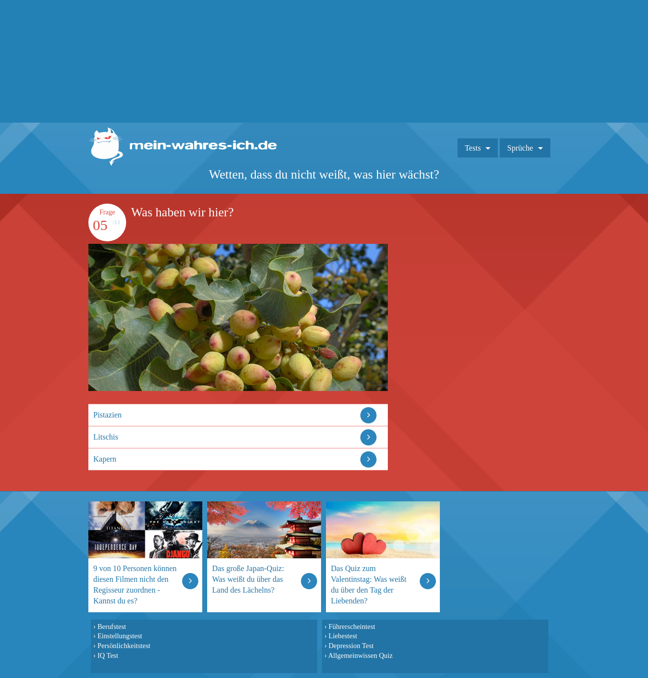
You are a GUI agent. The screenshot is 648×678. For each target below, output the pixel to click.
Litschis (105, 437)
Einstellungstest (119, 636)
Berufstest (111, 626)
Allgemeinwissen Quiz (360, 655)
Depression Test (351, 646)
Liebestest (342, 636)
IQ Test (107, 655)
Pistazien (107, 415)
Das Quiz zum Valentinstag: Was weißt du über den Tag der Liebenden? (368, 584)
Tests (473, 148)
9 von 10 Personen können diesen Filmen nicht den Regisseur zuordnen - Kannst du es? (135, 584)
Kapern (104, 459)
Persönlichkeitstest (123, 646)
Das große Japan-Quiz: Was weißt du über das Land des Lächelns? (248, 579)
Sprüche (520, 148)
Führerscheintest (351, 626)
